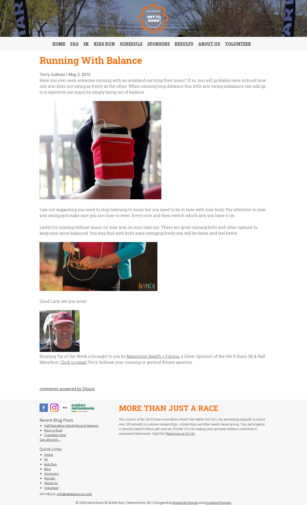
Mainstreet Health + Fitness (152, 356)
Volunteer (238, 43)
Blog (47, 469)
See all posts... (50, 439)
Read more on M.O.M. (180, 433)
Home (58, 43)
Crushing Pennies (218, 502)
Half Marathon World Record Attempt (71, 425)
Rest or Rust (53, 430)
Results (184, 43)
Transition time (55, 435)
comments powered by (67, 388)
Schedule (131, 43)
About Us (209, 43)
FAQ (74, 43)
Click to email (73, 362)
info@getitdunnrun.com (74, 494)
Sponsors (158, 43)
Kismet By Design (185, 502)
